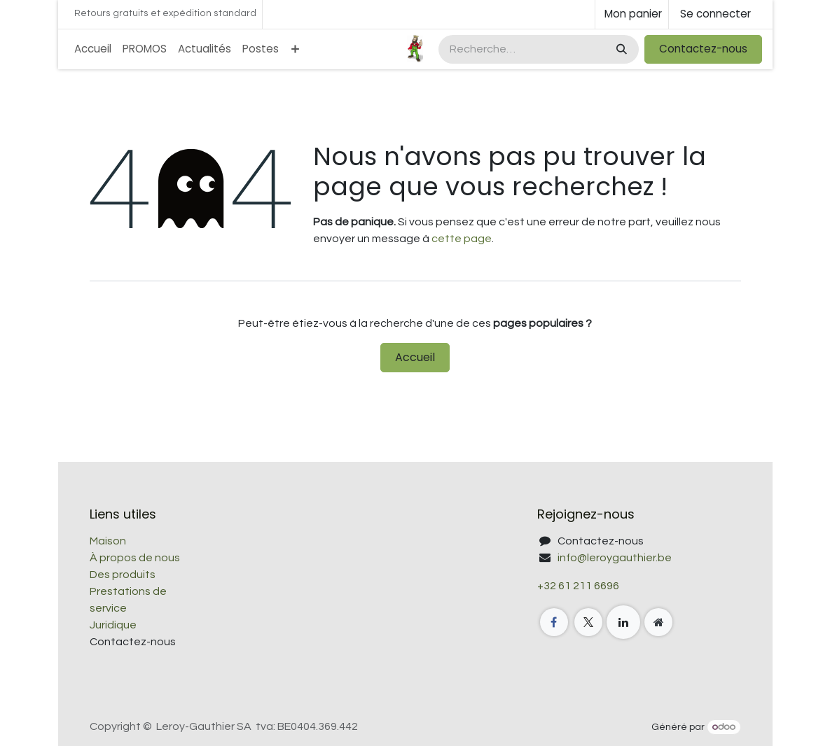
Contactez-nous (703, 48)
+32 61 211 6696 (578, 585)
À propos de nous (135, 557)
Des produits (122, 574)
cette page (461, 238)
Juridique (113, 625)
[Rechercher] (620, 49)
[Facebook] (554, 622)
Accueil (415, 357)
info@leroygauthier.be (615, 557)
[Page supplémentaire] (658, 622)
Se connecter (715, 13)
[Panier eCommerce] (631, 14)
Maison (108, 541)
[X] (588, 622)
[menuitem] (93, 49)
